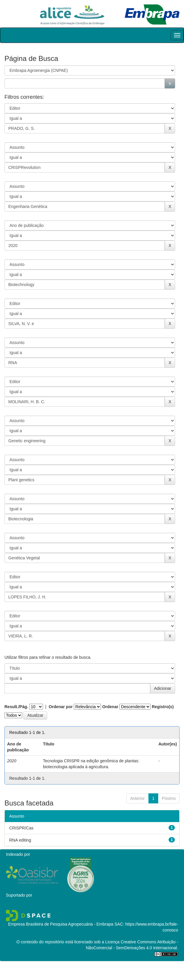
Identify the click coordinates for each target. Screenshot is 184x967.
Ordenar (110, 706)
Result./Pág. (16, 706)
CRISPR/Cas (21, 828)
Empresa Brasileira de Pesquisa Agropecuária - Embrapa (60, 924)
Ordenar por (61, 706)
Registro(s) (163, 706)
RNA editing (20, 840)
